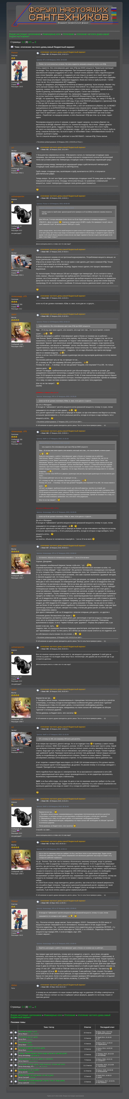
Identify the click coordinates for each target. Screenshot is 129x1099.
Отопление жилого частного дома (31, 1048)
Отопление (36, 1034)
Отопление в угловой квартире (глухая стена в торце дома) (41, 1080)
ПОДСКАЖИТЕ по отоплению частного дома (35, 1075)
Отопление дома (25, 1042)
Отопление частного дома (28, 1070)
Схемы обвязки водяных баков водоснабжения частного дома (42, 1053)
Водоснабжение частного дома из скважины (35, 1059)
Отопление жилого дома (27, 1037)
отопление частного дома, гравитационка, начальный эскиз (41, 1064)
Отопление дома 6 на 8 (27, 1031)
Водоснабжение (35, 1055)
